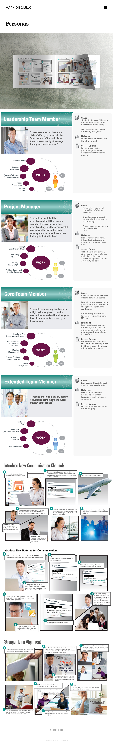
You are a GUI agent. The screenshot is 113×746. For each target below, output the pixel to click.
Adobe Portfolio (61, 740)
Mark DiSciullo (19, 7)
